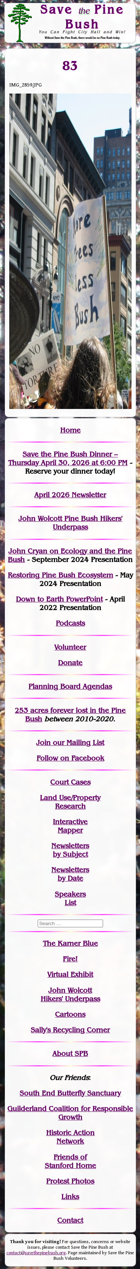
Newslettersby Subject (70, 850)
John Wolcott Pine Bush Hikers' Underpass (70, 522)
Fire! (70, 959)
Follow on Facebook (70, 758)
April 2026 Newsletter (70, 495)
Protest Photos (70, 1181)
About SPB (70, 1053)
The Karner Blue (70, 943)
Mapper (70, 830)
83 (70, 65)
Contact (70, 1220)
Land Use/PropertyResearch (70, 802)
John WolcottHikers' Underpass (70, 994)
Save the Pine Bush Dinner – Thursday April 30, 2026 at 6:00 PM (67, 458)
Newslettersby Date (70, 874)
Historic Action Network (70, 1137)
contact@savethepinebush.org (36, 1253)
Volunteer (70, 647)
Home (70, 430)
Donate (70, 663)
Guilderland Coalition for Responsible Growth (70, 1112)
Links (70, 1196)
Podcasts (70, 623)
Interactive (70, 822)
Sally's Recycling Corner (70, 1030)
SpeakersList (70, 898)
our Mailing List (77, 742)
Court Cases (70, 782)
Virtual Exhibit (70, 974)
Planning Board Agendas (70, 686)
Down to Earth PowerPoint (59, 599)
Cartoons (70, 1014)
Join (43, 742)
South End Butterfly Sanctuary (70, 1093)
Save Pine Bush (82, 16)
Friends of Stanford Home (70, 1161)
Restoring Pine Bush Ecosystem (60, 575)
